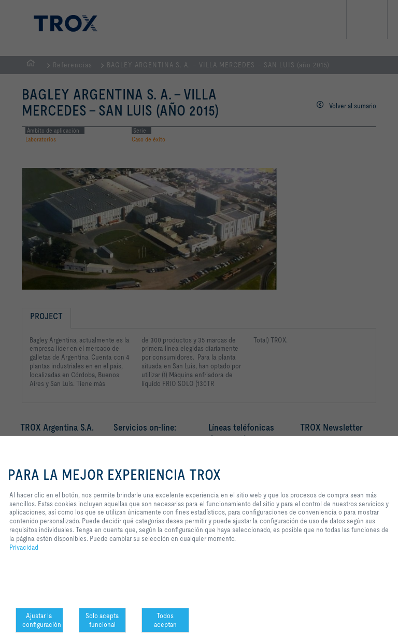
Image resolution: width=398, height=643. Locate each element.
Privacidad (23, 547)
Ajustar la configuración (41, 619)
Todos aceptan (165, 619)
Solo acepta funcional (102, 619)
